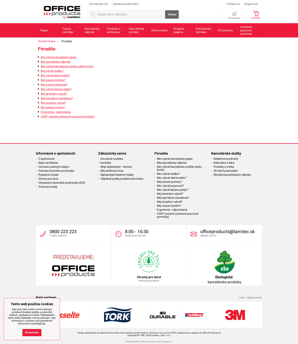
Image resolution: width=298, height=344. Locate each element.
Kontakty (106, 162)
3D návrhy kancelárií (226, 170)
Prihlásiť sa (233, 4)
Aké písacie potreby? (53, 80)
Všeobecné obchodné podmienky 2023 (61, 182)
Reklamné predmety (226, 158)
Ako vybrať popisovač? (54, 84)
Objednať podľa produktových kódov (122, 178)
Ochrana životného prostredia (56, 170)
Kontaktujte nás (98, 4)
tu (44, 323)
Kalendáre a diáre (224, 162)
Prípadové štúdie (48, 174)
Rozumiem (32, 332)
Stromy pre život (48, 178)
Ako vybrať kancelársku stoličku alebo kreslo (67, 66)
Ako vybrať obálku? (52, 70)
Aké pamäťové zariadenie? (57, 98)
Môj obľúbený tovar (112, 170)
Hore (241, 297)
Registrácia (251, 4)
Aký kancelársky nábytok (55, 61)
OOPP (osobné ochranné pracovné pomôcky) (68, 116)
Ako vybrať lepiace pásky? (56, 89)
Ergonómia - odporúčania (56, 112)
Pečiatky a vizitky (224, 166)
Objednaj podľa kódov (126, 4)
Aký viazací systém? (53, 107)
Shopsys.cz (166, 341)
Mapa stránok (254, 297)
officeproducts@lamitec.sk (227, 231)
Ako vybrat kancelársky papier (59, 57)
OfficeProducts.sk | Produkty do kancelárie (62, 11)
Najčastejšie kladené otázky (117, 174)
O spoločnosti (46, 158)
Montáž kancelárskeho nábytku (232, 174)
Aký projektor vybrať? (53, 102)
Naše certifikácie (48, 162)
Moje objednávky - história (116, 166)
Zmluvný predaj (47, 186)
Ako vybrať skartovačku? (55, 75)
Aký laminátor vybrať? (54, 93)
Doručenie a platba (112, 158)
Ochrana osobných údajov (53, 166)
